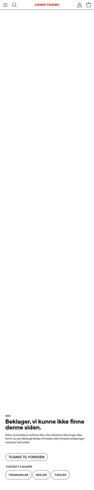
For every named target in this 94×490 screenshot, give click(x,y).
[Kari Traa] (47, 5)
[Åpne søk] (14, 5)
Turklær (60, 474)
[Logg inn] (79, 5)
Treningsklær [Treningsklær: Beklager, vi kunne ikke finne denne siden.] (18, 474)
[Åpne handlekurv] (88, 5)
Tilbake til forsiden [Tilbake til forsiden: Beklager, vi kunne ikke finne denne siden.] (26, 457)
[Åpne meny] (5, 5)
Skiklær (41, 474)
